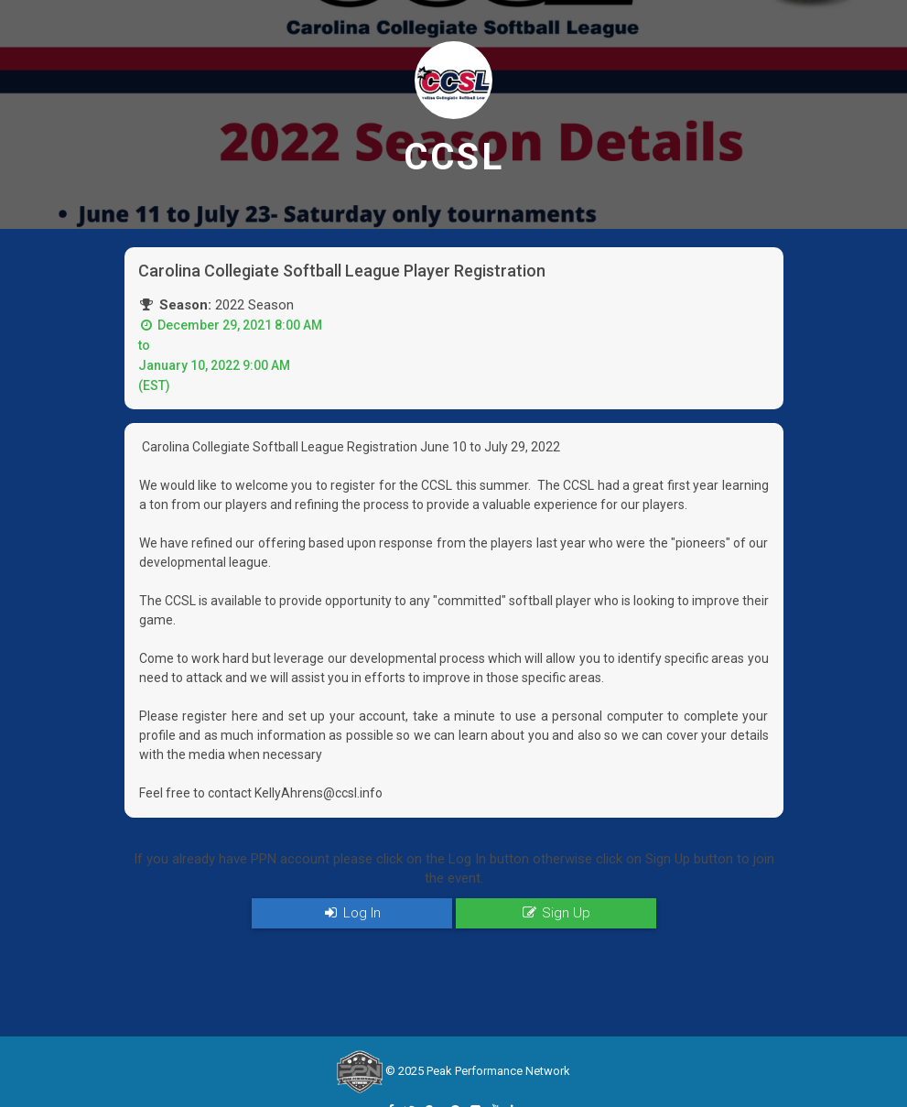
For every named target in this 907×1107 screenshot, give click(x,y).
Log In (351, 913)
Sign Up (555, 913)
